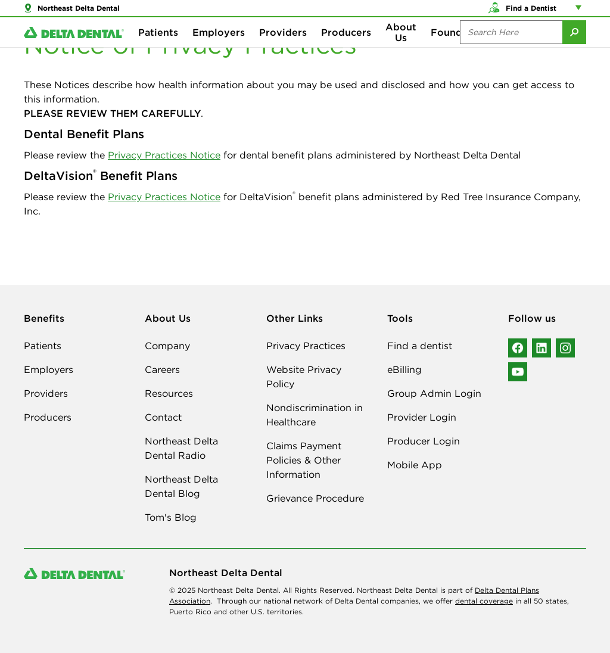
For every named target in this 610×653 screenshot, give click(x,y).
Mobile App (414, 465)
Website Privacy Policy (303, 376)
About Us (400, 47)
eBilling (404, 369)
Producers (346, 48)
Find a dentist (419, 346)
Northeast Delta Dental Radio (181, 448)
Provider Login (421, 417)
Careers (162, 369)
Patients (158, 48)
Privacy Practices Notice (164, 155)
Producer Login (423, 441)
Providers (283, 48)
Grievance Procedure (315, 498)
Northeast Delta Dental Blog (181, 486)
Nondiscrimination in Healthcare (314, 415)
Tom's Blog (171, 517)
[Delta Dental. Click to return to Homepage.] (74, 48)
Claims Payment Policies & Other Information (303, 460)
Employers (218, 48)
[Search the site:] (511, 48)
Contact (163, 417)
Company (167, 346)
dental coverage (484, 600)
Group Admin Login (434, 393)
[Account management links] (581, 12)
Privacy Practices (306, 346)
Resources (169, 393)
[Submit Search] (574, 48)
